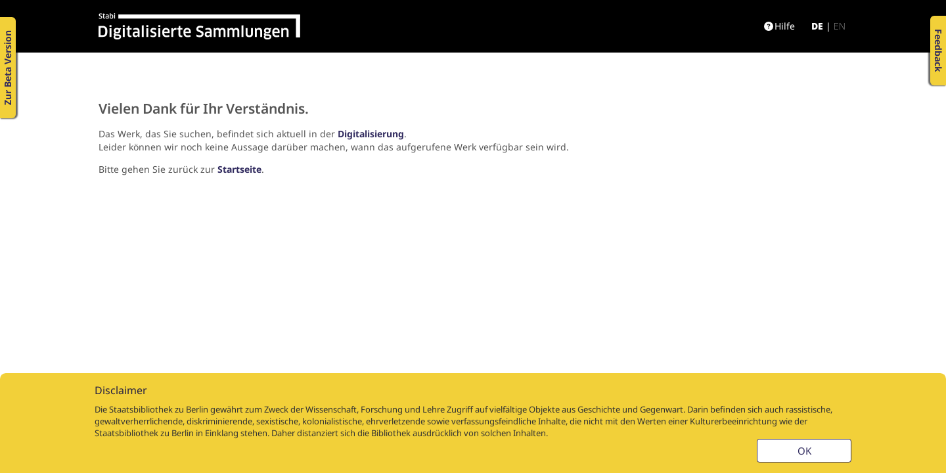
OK (804, 450)
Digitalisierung (371, 133)
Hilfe (779, 26)
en (839, 26)
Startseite (239, 169)
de (817, 26)
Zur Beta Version (7, 67)
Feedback (938, 50)
